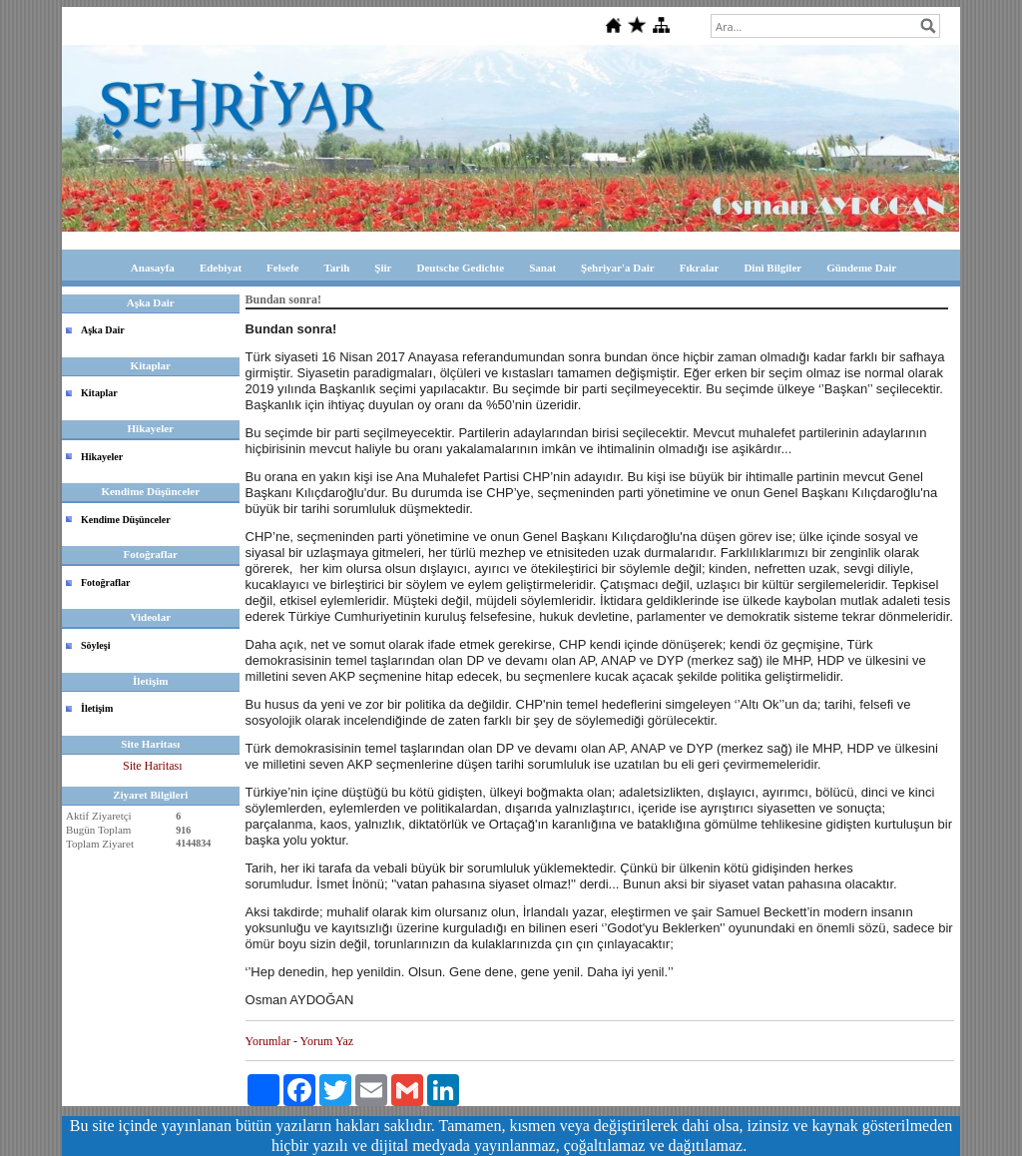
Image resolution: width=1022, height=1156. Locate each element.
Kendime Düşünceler (126, 519)
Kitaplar (99, 392)
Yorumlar (268, 1041)
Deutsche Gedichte (460, 268)
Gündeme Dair (861, 268)
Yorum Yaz (326, 1041)
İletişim (97, 708)
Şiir (382, 268)
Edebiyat (221, 268)
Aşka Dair (103, 329)
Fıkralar (700, 268)
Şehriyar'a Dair (618, 268)
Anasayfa (153, 268)
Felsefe (282, 268)
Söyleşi (95, 645)
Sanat (542, 268)
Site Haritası (153, 766)
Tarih (336, 268)
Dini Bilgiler (772, 268)
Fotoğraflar (105, 582)
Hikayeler (102, 456)
